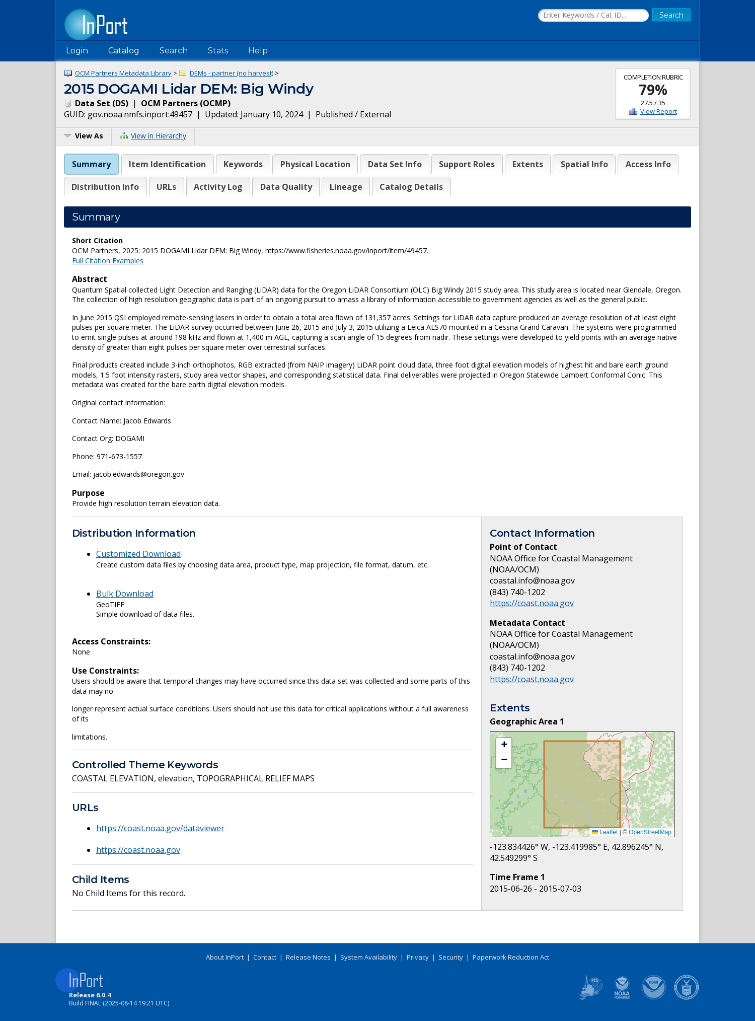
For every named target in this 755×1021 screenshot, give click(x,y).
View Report (658, 111)
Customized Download (138, 553)
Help (258, 50)
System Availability (368, 957)
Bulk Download (125, 593)
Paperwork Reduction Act (511, 957)
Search (174, 50)
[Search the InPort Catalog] (593, 15)
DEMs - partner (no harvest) (231, 73)
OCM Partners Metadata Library (123, 73)
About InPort (225, 957)
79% (653, 89)
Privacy (418, 957)
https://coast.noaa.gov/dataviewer (160, 828)
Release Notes (308, 957)
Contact (264, 957)
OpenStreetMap (650, 832)
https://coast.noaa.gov (138, 849)
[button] (503, 745)
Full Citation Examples (107, 260)
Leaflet (605, 832)
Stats (218, 50)
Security (450, 957)
